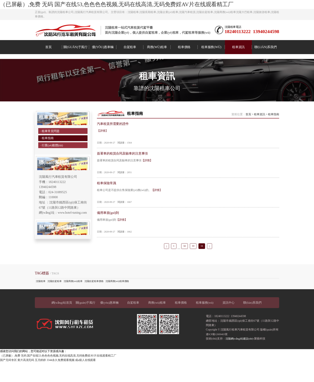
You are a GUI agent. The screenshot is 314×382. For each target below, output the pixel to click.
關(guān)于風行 (75, 47)
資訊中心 (228, 322)
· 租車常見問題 (50, 144)
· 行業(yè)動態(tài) (52, 163)
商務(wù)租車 (157, 47)
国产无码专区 (8, 379)
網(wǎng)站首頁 (61, 322)
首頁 (48, 47)
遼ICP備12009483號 (217, 353)
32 (184, 264)
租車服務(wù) (211, 47)
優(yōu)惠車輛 (103, 47)
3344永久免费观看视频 (60, 379)
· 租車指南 (47, 153)
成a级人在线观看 (85, 379)
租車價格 (184, 47)
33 (193, 264)
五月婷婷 (40, 379)
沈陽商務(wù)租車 (73, 300)
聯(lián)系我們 (265, 47)
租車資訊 (238, 47)
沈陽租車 (40, 300)
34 (203, 264)
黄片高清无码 (25, 379)
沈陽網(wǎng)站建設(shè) (240, 358)
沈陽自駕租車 (54, 300)
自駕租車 (130, 47)
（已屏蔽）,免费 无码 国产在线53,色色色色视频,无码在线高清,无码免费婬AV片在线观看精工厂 (116, 4)
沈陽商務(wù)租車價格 (117, 300)
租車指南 (273, 127)
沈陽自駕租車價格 (94, 300)
